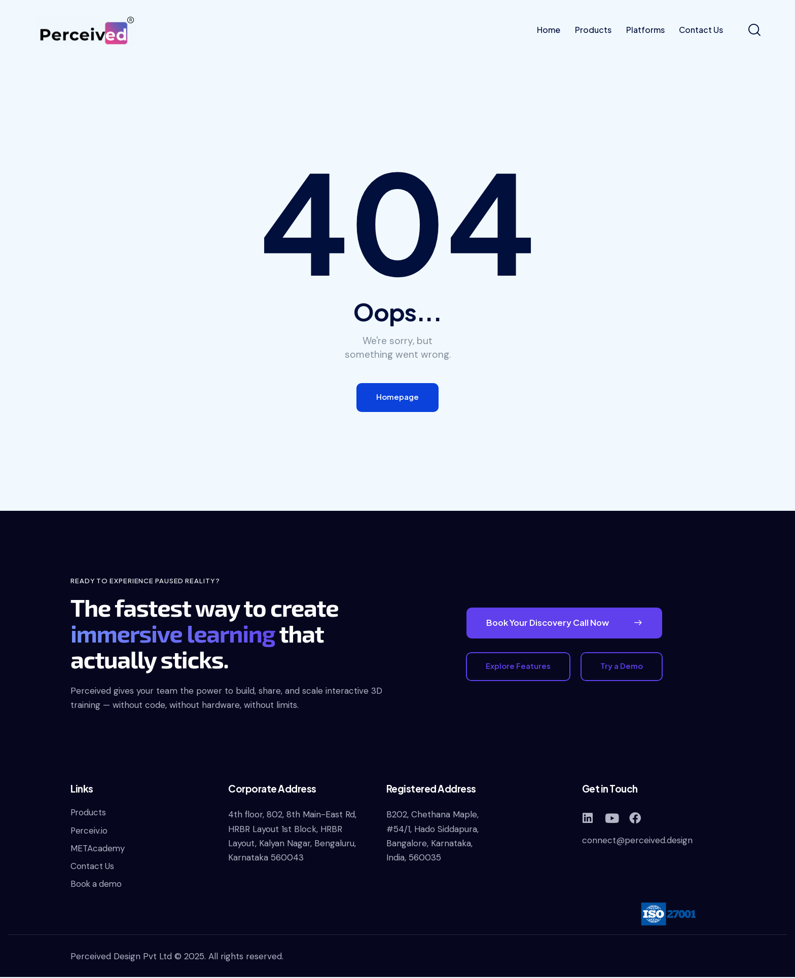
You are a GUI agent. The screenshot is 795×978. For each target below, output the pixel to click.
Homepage (397, 397)
